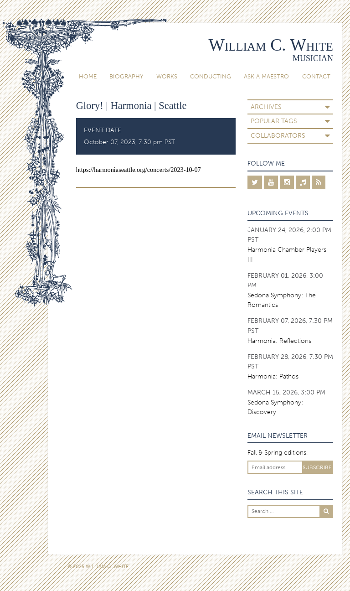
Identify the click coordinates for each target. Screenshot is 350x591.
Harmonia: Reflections (279, 341)
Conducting (210, 76)
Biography (126, 76)
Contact (316, 76)
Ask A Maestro (266, 76)
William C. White (271, 45)
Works (166, 76)
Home (88, 76)
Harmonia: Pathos (273, 376)
